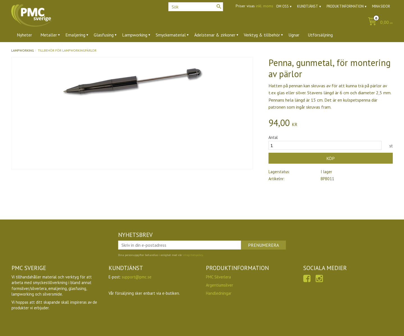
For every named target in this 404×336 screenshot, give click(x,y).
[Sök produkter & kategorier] (195, 6)
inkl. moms (264, 5)
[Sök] (219, 6)
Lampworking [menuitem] (134, 35)
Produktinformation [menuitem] (345, 6)
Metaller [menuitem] (48, 35)
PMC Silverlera (218, 277)
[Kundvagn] (379, 22)
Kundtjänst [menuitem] (307, 6)
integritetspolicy (193, 255)
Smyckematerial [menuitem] (171, 35)
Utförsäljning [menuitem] (320, 35)
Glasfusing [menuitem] (104, 35)
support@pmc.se (137, 277)
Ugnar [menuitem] (293, 35)
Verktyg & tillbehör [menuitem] (262, 35)
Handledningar (218, 293)
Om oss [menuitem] (282, 6)
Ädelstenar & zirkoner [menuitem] (214, 35)
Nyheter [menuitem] (24, 35)
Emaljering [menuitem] (75, 35)
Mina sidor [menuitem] (381, 6)
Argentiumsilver (219, 285)
